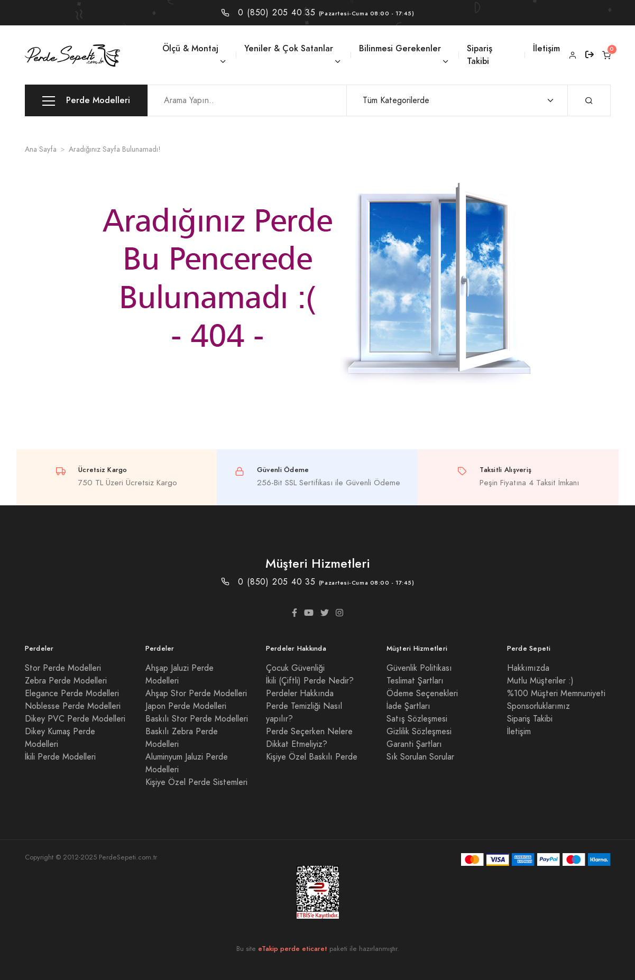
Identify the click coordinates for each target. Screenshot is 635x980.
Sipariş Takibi (479, 54)
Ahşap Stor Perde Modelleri (196, 693)
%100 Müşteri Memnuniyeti (556, 693)
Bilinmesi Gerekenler (400, 48)
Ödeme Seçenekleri (422, 693)
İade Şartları (408, 706)
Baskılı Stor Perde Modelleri (196, 719)
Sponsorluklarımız (538, 706)
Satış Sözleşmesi (416, 719)
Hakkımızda (528, 668)
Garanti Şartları (414, 744)
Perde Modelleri (86, 100)
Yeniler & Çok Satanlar (288, 48)
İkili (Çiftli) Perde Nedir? (310, 681)
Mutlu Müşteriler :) (540, 681)
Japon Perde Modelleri (185, 706)
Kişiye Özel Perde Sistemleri (196, 782)
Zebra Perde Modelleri (66, 681)
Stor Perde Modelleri (63, 668)
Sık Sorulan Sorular (420, 757)
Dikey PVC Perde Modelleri (75, 719)
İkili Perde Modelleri (60, 757)
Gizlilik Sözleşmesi (419, 731)
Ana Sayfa (41, 149)
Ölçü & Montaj (190, 48)
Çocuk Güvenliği (295, 668)
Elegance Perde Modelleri (72, 693)
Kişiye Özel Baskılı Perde (311, 757)
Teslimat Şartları (415, 681)
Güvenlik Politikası (419, 668)
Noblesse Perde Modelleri (73, 706)
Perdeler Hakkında (300, 693)
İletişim (546, 48)
